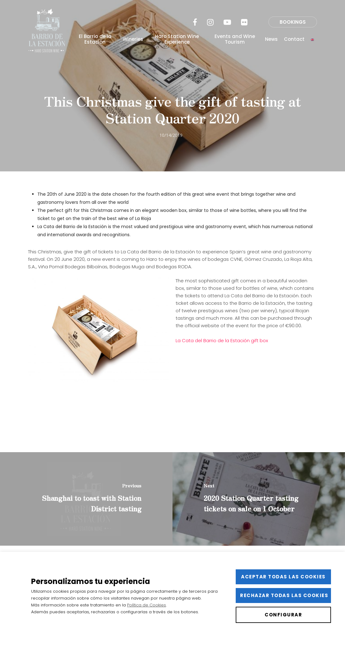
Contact (294, 39)
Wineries (133, 39)
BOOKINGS (293, 22)
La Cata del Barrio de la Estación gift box (222, 340)
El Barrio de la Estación (95, 39)
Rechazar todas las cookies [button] (284, 595)
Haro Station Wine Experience (177, 39)
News (271, 39)
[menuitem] (312, 39)
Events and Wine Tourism (235, 39)
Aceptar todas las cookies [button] (283, 576)
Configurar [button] (283, 614)
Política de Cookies (146, 605)
